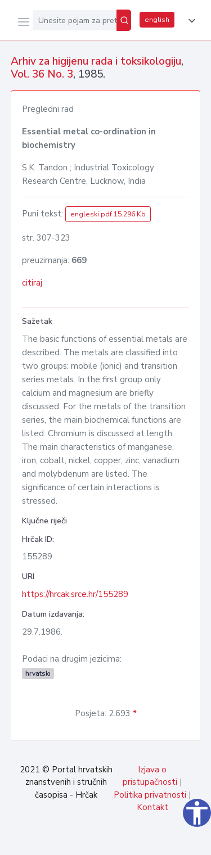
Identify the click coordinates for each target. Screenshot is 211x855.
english (157, 19)
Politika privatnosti (150, 794)
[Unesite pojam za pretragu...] (74, 20)
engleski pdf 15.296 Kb (108, 214)
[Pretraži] (123, 20)
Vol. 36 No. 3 (42, 74)
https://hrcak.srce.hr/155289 (75, 594)
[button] (189, 21)
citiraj (32, 282)
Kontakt (152, 807)
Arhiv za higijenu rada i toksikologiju (96, 61)
